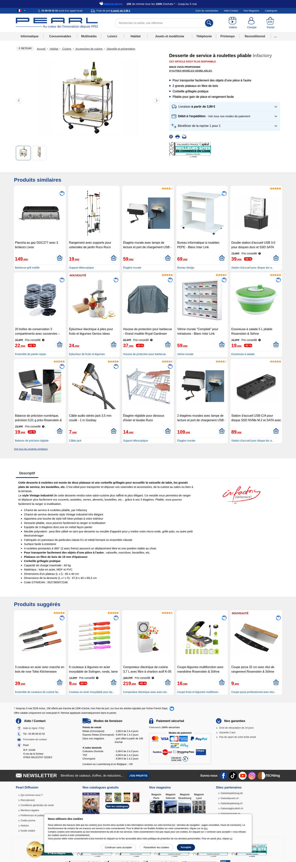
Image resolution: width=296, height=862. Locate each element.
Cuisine (67, 48)
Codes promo (28, 820)
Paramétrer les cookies (156, 847)
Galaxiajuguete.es (230, 813)
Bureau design (185, 267)
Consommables (60, 36)
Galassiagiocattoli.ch (232, 808)
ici (231, 838)
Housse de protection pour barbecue (144, 354)
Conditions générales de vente (37, 805)
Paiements (164, 727)
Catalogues (271, 10)
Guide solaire (28, 830)
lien (205, 828)
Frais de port (113, 10)
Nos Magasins (251, 10)
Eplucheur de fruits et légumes (87, 354)
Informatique (29, 36)
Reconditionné (255, 36)
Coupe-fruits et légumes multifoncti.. (198, 692)
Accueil (41, 48)
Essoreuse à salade (242, 354)
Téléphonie (204, 36)
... (275, 36)
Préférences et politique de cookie (39, 815)
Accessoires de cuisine (89, 48)
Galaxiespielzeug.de (232, 793)
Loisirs (112, 36)
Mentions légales (30, 810)
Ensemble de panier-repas (30, 354)
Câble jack (75, 440)
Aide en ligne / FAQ (33, 728)
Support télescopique (81, 267)
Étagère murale (132, 267)
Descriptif (27, 473)
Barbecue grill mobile (27, 267)
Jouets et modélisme (169, 36)
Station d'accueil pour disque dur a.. (252, 267)
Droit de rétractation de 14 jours (236, 727)
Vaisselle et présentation (120, 48)
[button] (224, 107)
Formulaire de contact (35, 739)
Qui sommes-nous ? (31, 795)
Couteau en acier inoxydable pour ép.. (91, 692)
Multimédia (88, 36)
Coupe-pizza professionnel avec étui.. (253, 692)
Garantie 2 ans (227, 732)
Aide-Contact (231, 10)
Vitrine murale (185, 354)
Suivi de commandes (206, 10)
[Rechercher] (209, 23)
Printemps (227, 36)
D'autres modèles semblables (190, 70)
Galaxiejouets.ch (230, 798)
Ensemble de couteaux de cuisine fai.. (37, 692)
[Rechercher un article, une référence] (164, 23)
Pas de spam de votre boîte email (237, 737)
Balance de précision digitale (32, 440)
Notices (25, 825)
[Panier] (270, 23)
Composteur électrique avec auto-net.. (145, 692)
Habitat (136, 36)
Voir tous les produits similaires (31, 449)
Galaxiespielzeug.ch (232, 803)
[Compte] (251, 23)
